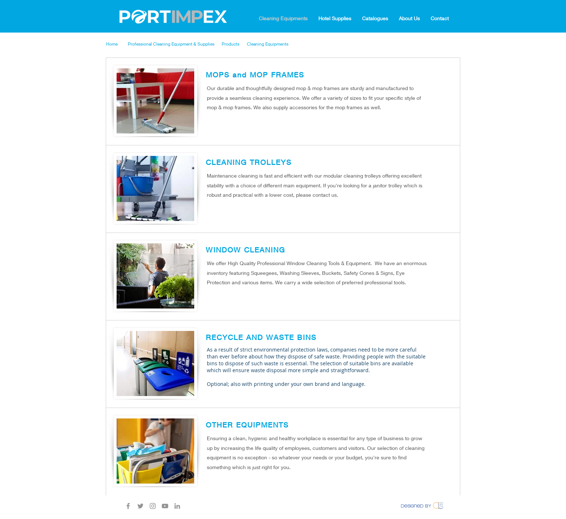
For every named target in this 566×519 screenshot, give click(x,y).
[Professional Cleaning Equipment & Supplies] (175, 44)
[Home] (117, 44)
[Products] (235, 44)
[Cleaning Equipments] (270, 44)
